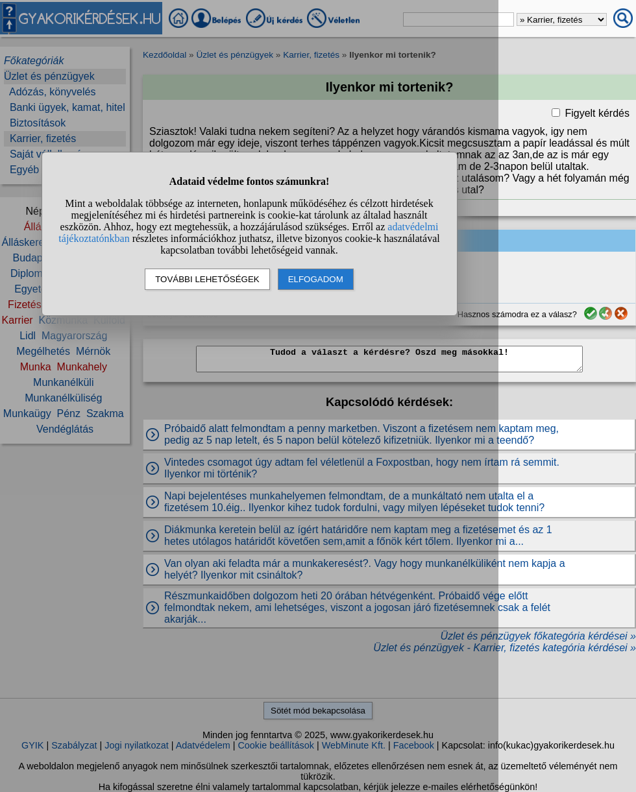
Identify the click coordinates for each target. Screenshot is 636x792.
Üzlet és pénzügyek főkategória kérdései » (538, 636)
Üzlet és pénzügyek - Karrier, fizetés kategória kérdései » (504, 647)
